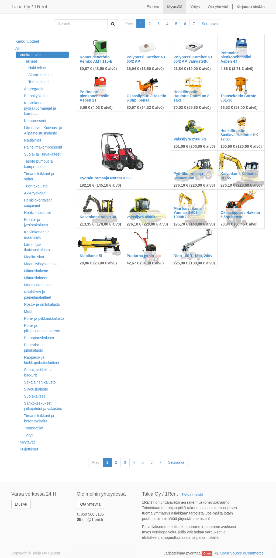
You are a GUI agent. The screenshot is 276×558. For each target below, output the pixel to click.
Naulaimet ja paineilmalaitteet (37, 295)
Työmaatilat (33, 428)
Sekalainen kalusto (40, 382)
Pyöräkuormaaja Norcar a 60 (105, 178)
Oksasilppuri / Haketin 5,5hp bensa (240, 214)
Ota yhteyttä (90, 504)
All (17, 48)
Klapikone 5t (91, 256)
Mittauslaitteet (35, 278)
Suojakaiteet (34, 396)
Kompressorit (35, 121)
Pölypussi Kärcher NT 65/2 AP (146, 59)
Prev (129, 24)
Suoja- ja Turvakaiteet (42, 154)
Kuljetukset (29, 449)
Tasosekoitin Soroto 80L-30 (238, 98)
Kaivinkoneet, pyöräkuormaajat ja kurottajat (40, 108)
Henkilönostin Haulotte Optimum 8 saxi (191, 96)
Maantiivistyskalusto (41, 264)
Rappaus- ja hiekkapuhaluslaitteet (41, 360)
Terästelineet (39, 82)
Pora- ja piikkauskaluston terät (42, 328)
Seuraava (210, 24)
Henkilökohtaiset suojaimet (38, 203)
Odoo (207, 553)
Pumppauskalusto (39, 338)
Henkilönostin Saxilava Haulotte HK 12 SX (239, 135)
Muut (28, 311)
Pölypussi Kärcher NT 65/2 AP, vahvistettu (193, 59)
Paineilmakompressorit (43, 147)
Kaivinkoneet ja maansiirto (37, 235)
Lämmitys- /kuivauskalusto (37, 247)
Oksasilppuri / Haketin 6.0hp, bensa (146, 98)
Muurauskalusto (37, 285)
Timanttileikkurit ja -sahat (40, 176)
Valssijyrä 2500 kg (190, 139)
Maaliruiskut (34, 257)
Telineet (30, 61)
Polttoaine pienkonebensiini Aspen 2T (95, 96)
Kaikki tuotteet (27, 41)
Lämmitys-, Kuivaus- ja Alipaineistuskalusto (43, 130)
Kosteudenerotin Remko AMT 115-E (96, 59)
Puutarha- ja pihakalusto (34, 347)
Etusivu (21, 504)
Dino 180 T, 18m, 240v (193, 256)
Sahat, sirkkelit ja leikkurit (38, 372)
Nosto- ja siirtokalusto (42, 304)
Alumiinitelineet (41, 75)
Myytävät (27, 442)
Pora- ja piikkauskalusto (44, 318)
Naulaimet (32, 140)
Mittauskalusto (36, 271)
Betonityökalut (36, 96)
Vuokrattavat (30, 55)
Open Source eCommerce (242, 553)
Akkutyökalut (34, 193)
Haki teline (37, 68)
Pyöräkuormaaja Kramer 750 (188, 176)
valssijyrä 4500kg (142, 217)
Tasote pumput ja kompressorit (38, 164)
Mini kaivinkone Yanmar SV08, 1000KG (188, 212)
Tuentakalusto (35, 186)
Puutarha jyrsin (140, 256)
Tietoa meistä (192, 494)
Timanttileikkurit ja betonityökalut (39, 418)
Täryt (28, 435)
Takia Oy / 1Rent (29, 6)
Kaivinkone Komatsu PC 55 (239, 176)
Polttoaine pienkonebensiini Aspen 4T (235, 57)
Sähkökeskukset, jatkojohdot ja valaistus (43, 406)
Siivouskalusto (36, 389)
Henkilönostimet (37, 212)
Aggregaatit (33, 89)
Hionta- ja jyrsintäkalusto (36, 222)
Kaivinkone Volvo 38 (98, 217)
